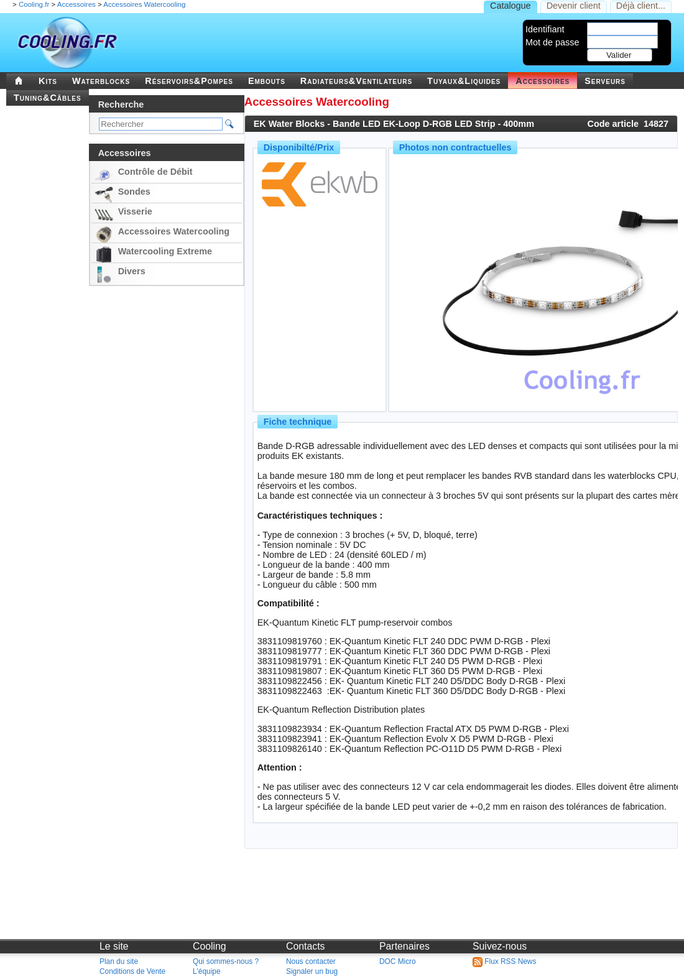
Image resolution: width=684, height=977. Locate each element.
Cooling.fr (34, 4)
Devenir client (574, 6)
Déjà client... (640, 6)
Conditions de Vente (132, 971)
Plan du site (118, 961)
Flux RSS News (504, 961)
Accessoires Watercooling (144, 4)
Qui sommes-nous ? (226, 961)
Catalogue (510, 6)
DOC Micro (397, 961)
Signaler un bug (312, 971)
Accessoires (76, 4)
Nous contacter (311, 961)
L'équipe (206, 971)
